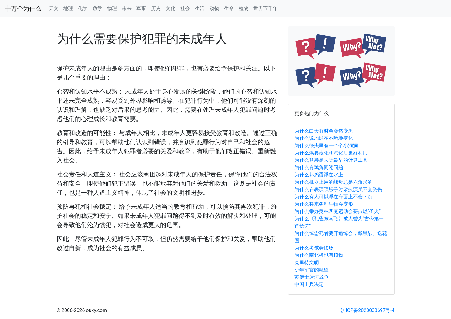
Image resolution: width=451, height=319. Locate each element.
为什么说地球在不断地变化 (323, 138)
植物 (243, 8)
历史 (156, 8)
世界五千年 (265, 8)
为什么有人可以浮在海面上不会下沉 (333, 197)
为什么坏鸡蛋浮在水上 (318, 175)
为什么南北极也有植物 (318, 255)
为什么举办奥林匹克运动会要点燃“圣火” (337, 211)
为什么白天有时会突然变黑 (323, 131)
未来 (127, 8)
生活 (200, 8)
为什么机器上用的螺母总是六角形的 (333, 182)
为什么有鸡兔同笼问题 (318, 167)
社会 (185, 8)
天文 (53, 8)
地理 (68, 8)
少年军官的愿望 (311, 270)
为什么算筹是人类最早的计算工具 (331, 160)
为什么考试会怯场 (313, 248)
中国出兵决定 (309, 284)
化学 (83, 8)
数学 (97, 8)
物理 (112, 8)
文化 (170, 8)
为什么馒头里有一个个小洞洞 (326, 145)
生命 (229, 8)
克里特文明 (306, 262)
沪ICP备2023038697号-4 (367, 310)
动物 (214, 8)
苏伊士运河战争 (311, 277)
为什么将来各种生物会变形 (323, 204)
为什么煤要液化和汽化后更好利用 (331, 153)
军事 (141, 8)
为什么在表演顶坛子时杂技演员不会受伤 (338, 189)
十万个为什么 (23, 8)
